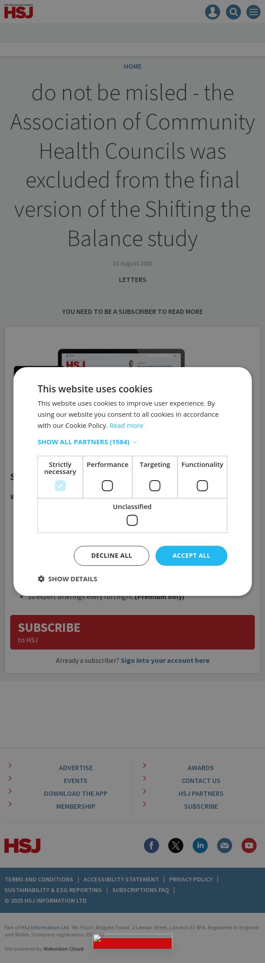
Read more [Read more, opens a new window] (127, 425)
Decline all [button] (111, 555)
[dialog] (132, 481)
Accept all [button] (191, 555)
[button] (132, 442)
